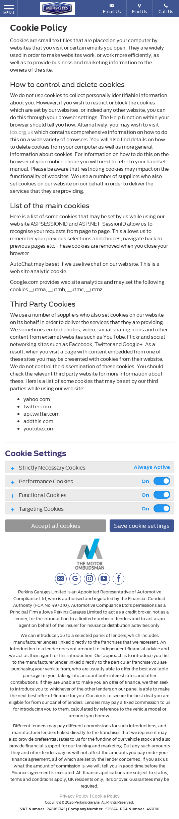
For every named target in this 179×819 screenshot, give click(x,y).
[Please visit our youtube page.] (104, 579)
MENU (8, 9)
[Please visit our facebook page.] (118, 579)
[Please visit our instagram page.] (90, 579)
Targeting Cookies (41, 508)
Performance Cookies (46, 481)
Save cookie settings (142, 525)
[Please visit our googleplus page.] (75, 579)
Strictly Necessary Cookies (52, 467)
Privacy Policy (74, 796)
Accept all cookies (55, 525)
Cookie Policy (106, 796)
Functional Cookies (42, 494)
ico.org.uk (21, 131)
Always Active (152, 467)
